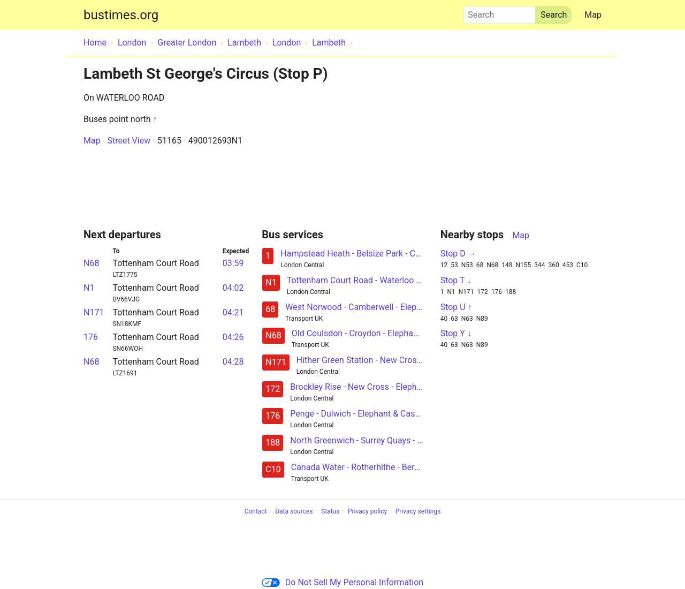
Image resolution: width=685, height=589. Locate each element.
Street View (128, 140)
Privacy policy (367, 511)
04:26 (233, 337)
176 (90, 337)
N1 (88, 288)
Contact (256, 511)
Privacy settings (418, 511)
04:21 (233, 312)
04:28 (233, 362)
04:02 (233, 288)
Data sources (294, 511)
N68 (91, 263)
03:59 (233, 263)
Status (330, 511)
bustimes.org (120, 14)
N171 (93, 312)
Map (593, 15)
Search (499, 12)
